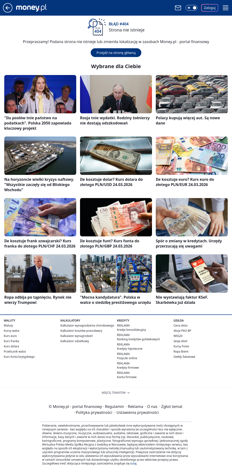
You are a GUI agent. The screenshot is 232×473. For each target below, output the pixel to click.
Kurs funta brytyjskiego (19, 357)
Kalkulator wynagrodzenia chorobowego (87, 325)
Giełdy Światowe (184, 357)
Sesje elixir (180, 341)
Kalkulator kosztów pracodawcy (81, 331)
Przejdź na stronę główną (115, 52)
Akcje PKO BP (182, 331)
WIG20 (178, 336)
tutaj (133, 463)
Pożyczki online (127, 358)
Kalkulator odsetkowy (74, 341)
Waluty (8, 325)
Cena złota (180, 325)
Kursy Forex (181, 346)
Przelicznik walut (15, 351)
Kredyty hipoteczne (130, 349)
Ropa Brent (181, 351)
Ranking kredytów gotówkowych (138, 339)
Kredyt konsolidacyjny (131, 330)
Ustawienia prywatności (137, 412)
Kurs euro (10, 336)
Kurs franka (11, 341)
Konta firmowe (127, 377)
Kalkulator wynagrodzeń (76, 336)
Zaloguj (210, 7)
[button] (225, 8)
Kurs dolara (11, 346)
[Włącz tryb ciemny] (191, 8)
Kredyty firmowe (128, 368)
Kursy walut (11, 331)
